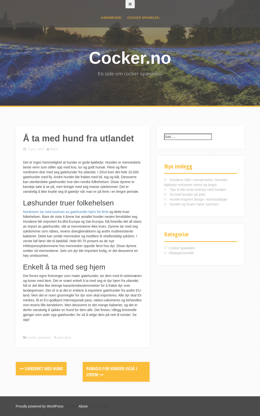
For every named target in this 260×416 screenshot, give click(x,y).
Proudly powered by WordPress (40, 406)
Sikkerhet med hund (41, 368)
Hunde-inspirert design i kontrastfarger (198, 199)
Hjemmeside (111, 17)
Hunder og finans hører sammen (194, 204)
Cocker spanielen (143, 17)
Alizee (83, 406)
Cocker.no (130, 57)
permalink (64, 337)
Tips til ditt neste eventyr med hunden (198, 190)
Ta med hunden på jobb (187, 194)
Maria (54, 149)
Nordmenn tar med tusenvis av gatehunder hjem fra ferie (65, 212)
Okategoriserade (181, 253)
